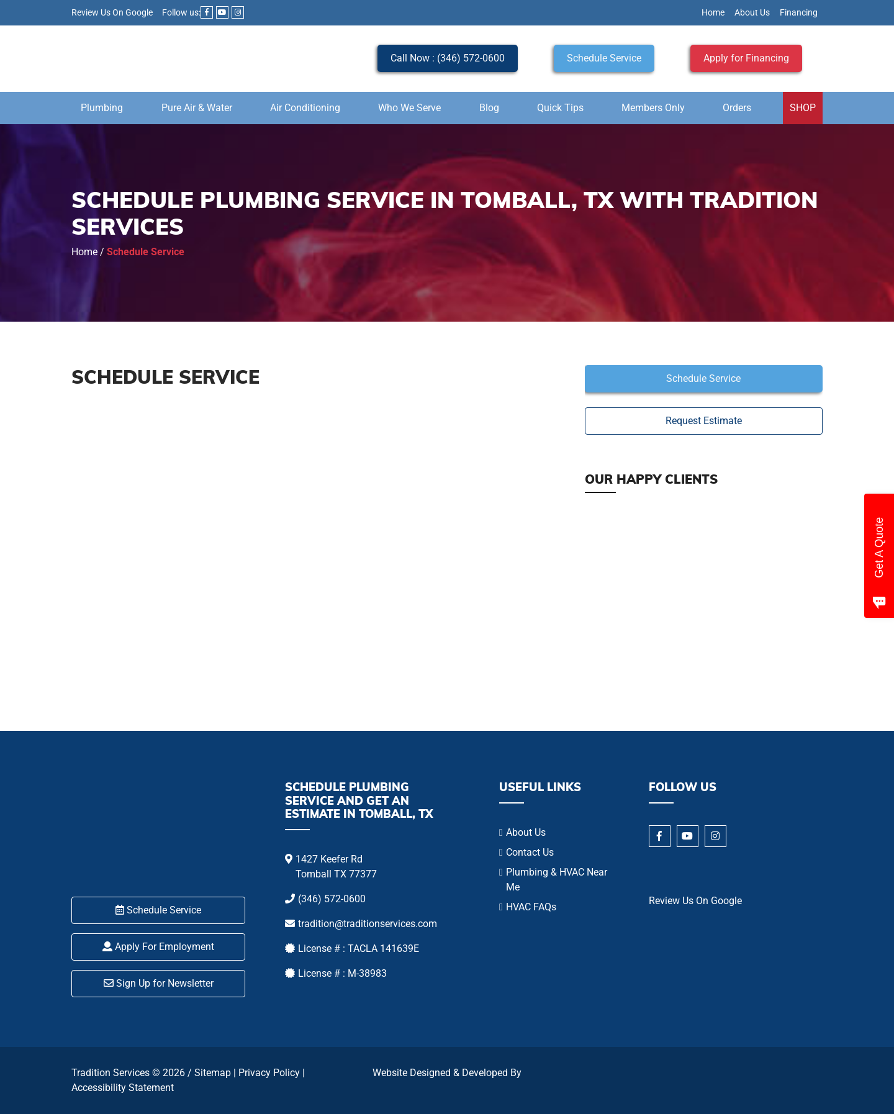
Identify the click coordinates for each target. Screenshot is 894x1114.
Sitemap (212, 1073)
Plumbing (102, 108)
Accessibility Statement (122, 1088)
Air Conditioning (305, 108)
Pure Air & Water (196, 108)
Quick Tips (560, 108)
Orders (737, 108)
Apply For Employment (158, 947)
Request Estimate (704, 421)
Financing (799, 12)
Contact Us (530, 852)
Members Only (653, 108)
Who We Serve (409, 108)
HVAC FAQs (531, 907)
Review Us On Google (112, 12)
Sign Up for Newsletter (159, 983)
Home (713, 12)
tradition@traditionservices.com (367, 924)
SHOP (803, 108)
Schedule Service (604, 58)
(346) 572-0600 (332, 899)
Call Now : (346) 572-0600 (448, 58)
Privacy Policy (269, 1073)
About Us (752, 12)
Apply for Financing (746, 58)
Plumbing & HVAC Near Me (556, 879)
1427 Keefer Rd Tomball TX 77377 (336, 866)
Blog (489, 108)
